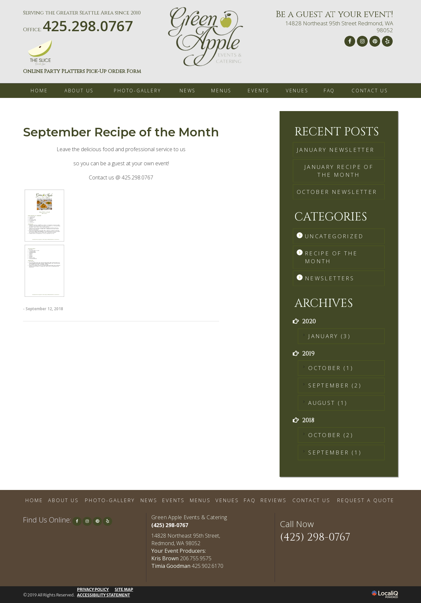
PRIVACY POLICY (93, 589)
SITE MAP (124, 589)
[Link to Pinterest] (375, 41)
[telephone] (88, 28)
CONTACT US (370, 90)
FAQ (329, 90)
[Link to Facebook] (350, 41)
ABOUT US (79, 90)
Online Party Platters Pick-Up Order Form (82, 71)
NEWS (188, 90)
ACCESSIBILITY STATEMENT (103, 594)
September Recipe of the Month (121, 132)
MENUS (221, 90)
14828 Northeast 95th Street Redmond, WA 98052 (339, 26)
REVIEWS (273, 500)
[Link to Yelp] (387, 41)
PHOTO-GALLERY (137, 90)
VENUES (297, 90)
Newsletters (329, 278)
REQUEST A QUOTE (365, 500)
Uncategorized (334, 236)
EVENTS (258, 90)
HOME (39, 90)
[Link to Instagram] (362, 41)
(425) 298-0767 (169, 525)
